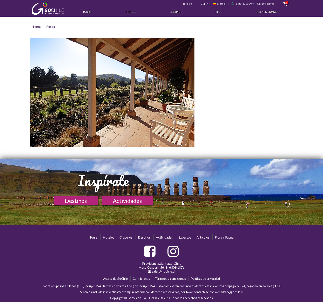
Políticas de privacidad (205, 278)
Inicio (189, 3)
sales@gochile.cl (161, 271)
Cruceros (125, 237)
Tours (87, 12)
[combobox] (202, 3)
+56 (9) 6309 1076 (243, 3)
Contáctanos (267, 3)
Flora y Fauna (224, 237)
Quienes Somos (266, 12)
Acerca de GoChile (115, 278)
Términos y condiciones (170, 278)
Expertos (184, 237)
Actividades (127, 200)
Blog (218, 12)
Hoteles (130, 12)
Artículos (203, 237)
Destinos (176, 12)
